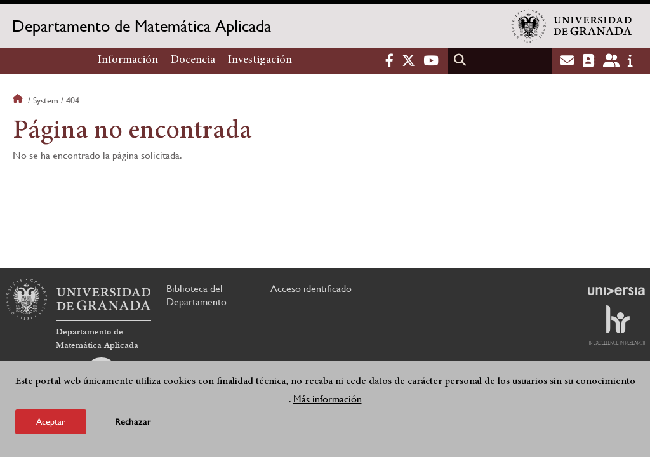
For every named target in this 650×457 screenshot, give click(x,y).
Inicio (19, 100)
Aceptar (50, 421)
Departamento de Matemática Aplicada (141, 26)
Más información (327, 399)
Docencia (193, 60)
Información (128, 60)
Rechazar (133, 421)
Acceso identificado (311, 288)
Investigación (260, 60)
